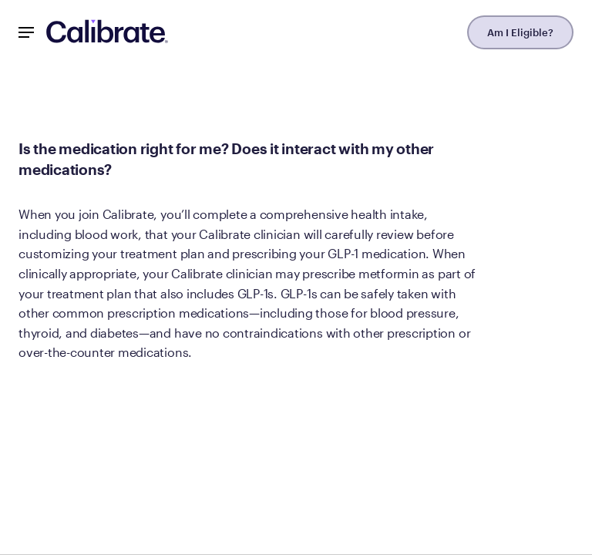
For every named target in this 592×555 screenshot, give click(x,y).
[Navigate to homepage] (107, 32)
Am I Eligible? (520, 32)
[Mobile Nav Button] (26, 32)
